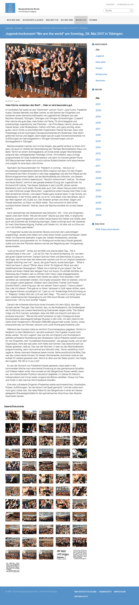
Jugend (100, 56)
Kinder (99, 68)
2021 (98, 104)
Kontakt (110, 5)
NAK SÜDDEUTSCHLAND (85, 592)
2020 (98, 110)
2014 (98, 147)
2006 (98, 197)
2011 (98, 166)
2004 (98, 209)
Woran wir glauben (33, 20)
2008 (98, 184)
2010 (98, 172)
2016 (98, 135)
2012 (98, 160)
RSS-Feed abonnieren (107, 229)
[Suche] (118, 11)
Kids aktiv (101, 62)
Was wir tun (52, 20)
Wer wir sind (13, 20)
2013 (98, 153)
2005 (98, 203)
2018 (98, 123)
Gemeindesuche (125, 5)
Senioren (100, 80)
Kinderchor (101, 74)
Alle (97, 50)
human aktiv (105, 592)
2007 (98, 190)
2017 (98, 129)
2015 (98, 141)
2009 (98, 178)
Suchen (131, 11)
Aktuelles (81, 20)
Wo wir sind (67, 20)
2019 (98, 116)
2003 (98, 215)
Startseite (9, 28)
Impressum (119, 592)
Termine (93, 20)
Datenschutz (81, 597)
